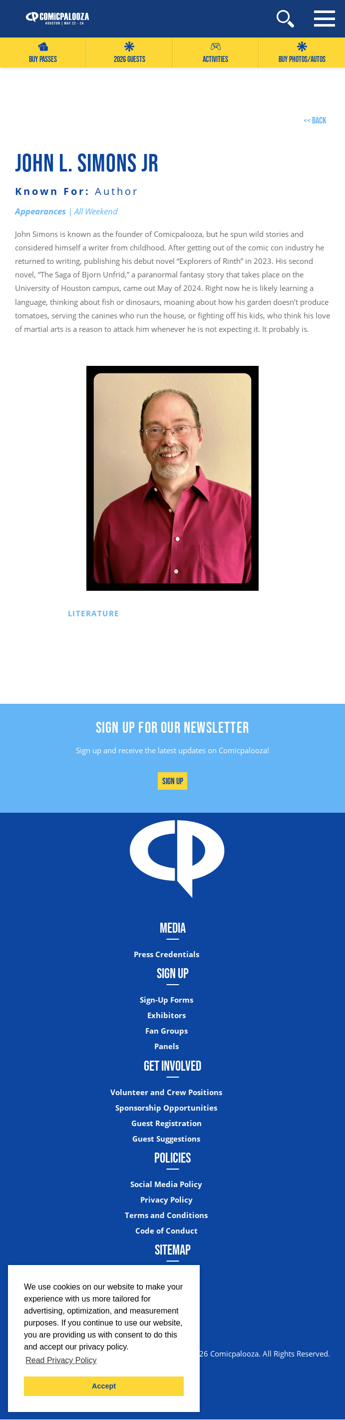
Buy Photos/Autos (302, 52)
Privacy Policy (166, 1200)
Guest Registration (166, 1123)
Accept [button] (104, 1386)
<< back (315, 120)
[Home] (52, 18)
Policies (172, 1158)
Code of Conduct (166, 1231)
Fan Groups (166, 1031)
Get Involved (172, 1066)
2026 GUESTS (129, 52)
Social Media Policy (166, 1184)
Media (173, 928)
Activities (215, 52)
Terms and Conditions (166, 1215)
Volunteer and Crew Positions (166, 1092)
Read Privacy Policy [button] (60, 1360)
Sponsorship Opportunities (166, 1108)
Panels (166, 1047)
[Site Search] (285, 18)
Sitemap (173, 1250)
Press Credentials (166, 954)
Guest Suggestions (166, 1139)
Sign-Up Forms (166, 1000)
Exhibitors (166, 1015)
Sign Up (172, 781)
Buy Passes (43, 52)
